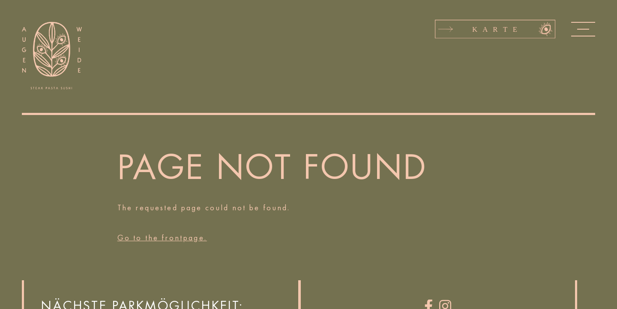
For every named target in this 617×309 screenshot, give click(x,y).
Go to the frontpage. (162, 237)
